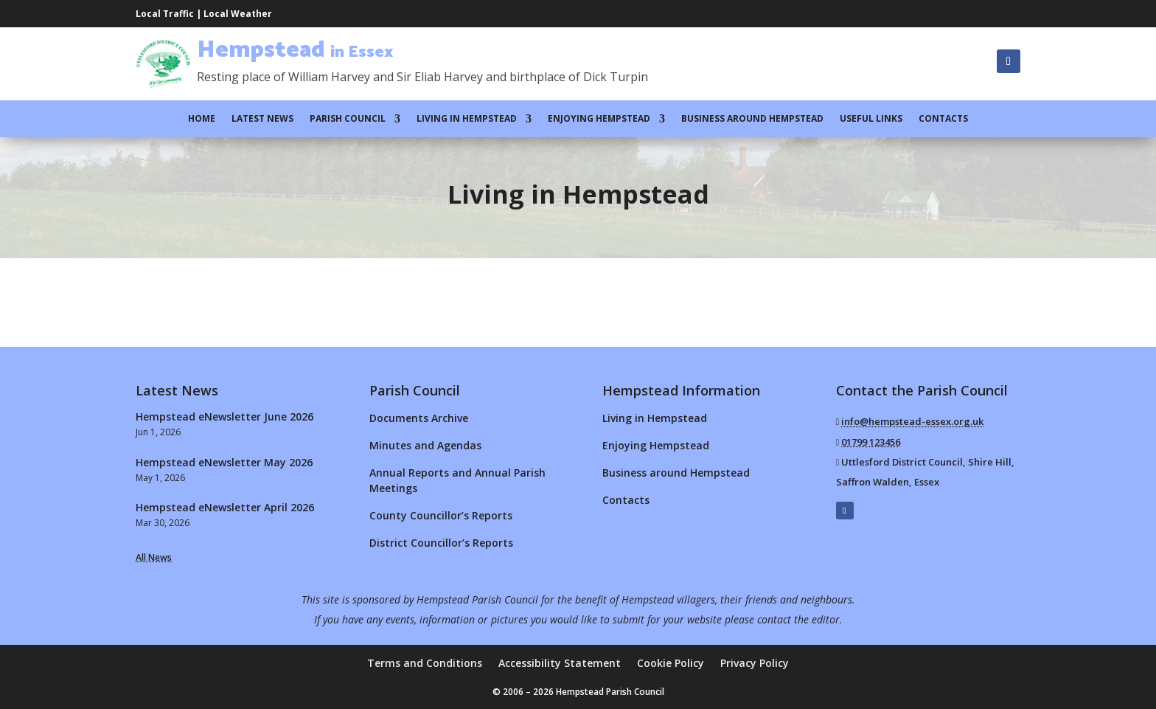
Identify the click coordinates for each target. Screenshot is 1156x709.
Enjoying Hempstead (599, 119)
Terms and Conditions (424, 664)
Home (201, 119)
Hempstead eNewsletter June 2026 (224, 416)
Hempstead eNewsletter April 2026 (225, 507)
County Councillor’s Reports (440, 515)
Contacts (943, 119)
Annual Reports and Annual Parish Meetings (457, 480)
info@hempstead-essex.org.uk (912, 421)
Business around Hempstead (752, 119)
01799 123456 (870, 442)
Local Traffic (165, 13)
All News (154, 557)
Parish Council (348, 119)
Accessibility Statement (559, 664)
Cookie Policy (670, 664)
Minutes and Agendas (425, 445)
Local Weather (237, 13)
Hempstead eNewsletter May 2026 (224, 462)
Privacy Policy (754, 664)
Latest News (262, 119)
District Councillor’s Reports (441, 543)
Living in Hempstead (467, 119)
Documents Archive (418, 418)
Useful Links (871, 119)
